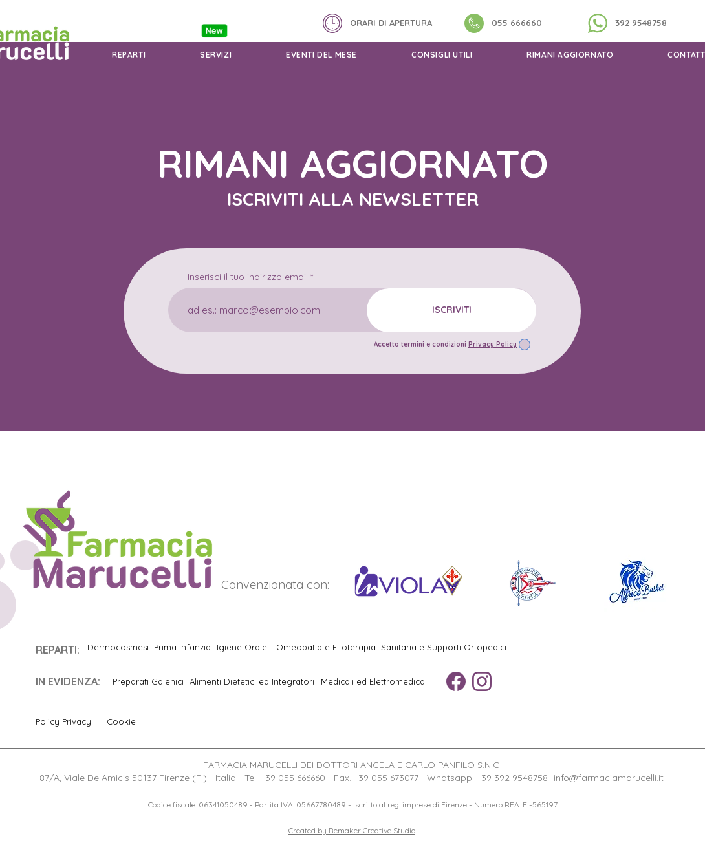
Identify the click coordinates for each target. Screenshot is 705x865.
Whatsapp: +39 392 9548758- (490, 778)
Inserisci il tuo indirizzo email (248, 276)
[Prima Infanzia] (182, 647)
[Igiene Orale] (242, 647)
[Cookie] (126, 721)
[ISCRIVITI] (451, 310)
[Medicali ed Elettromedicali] (374, 681)
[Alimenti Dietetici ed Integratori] (252, 681)
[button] (129, 54)
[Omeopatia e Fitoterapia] (326, 647)
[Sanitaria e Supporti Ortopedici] (443, 647)
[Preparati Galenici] (148, 681)
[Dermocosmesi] (117, 647)
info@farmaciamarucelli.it (609, 778)
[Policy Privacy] (68, 721)
